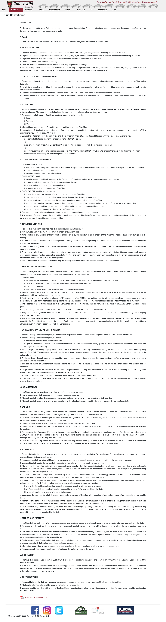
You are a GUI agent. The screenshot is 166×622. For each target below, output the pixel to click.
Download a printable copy (36, 597)
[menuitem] (4, 10)
